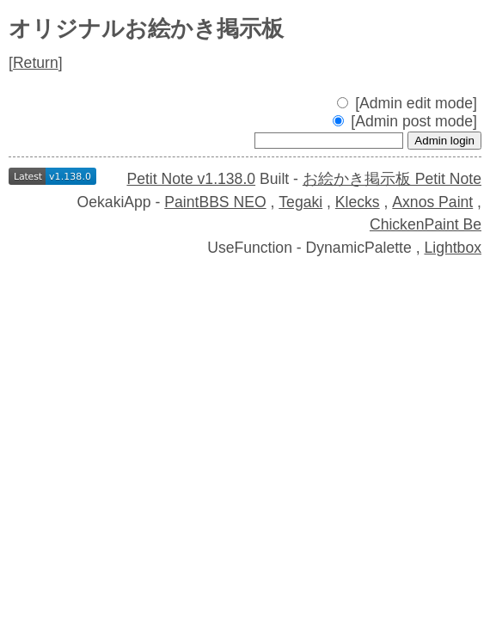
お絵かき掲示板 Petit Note (392, 178)
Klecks (357, 202)
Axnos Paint (432, 202)
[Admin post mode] (405, 121)
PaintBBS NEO (215, 202)
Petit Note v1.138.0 (190, 178)
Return (35, 62)
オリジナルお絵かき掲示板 (146, 28)
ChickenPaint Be (425, 224)
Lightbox (452, 247)
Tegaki (300, 202)
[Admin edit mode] (407, 103)
